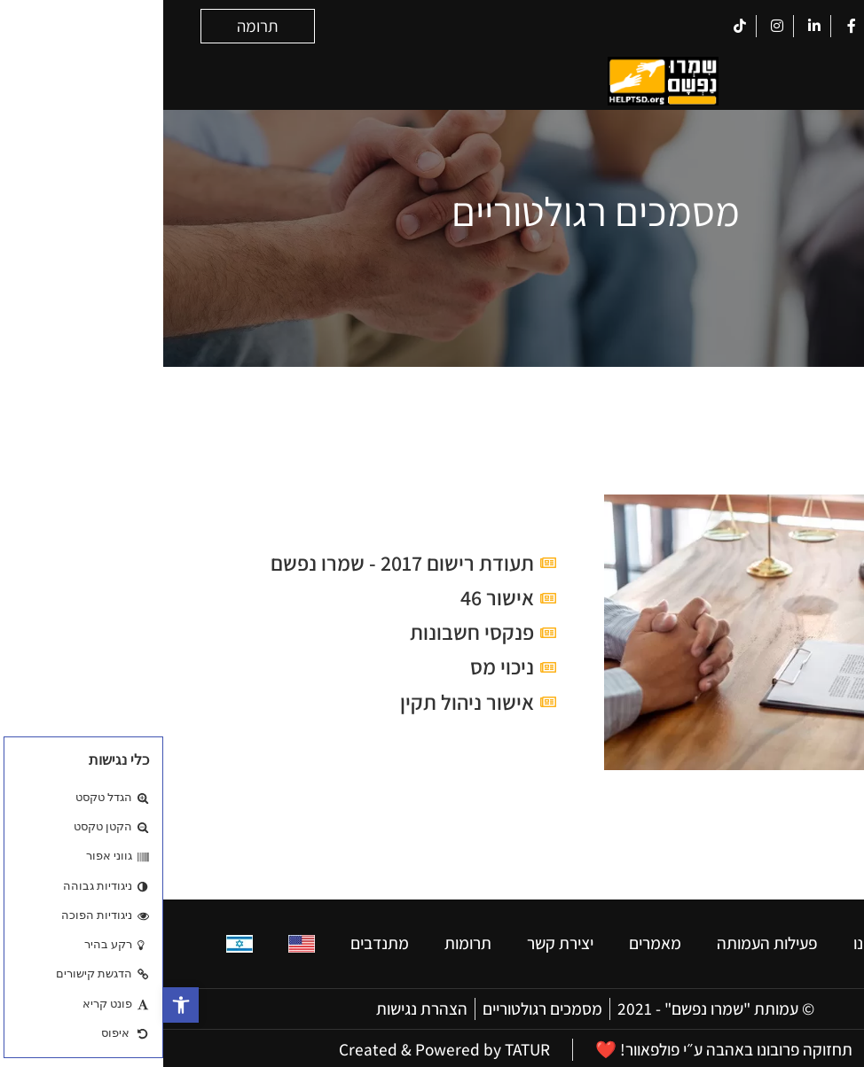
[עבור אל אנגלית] (138, 941)
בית (789, 941)
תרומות (304, 941)
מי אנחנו (715, 941)
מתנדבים (216, 941)
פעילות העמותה (604, 941)
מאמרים (492, 941)
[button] (17, 1005)
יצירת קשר (397, 941)
